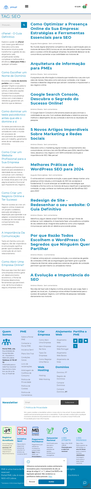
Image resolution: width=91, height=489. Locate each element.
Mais (52, 477)
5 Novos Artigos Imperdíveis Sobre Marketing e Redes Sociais (59, 134)
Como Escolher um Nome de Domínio (14, 74)
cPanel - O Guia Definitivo (12, 35)
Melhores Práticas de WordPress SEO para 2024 (57, 166)
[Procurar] (24, 25)
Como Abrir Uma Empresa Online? (13, 263)
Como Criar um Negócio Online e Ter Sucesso (13, 196)
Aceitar (53, 482)
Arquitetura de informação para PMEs (58, 65)
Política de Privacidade (36, 407)
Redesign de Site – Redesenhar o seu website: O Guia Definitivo (60, 204)
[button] (26, 6)
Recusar (34, 482)
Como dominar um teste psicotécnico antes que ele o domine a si (14, 116)
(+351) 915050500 (81, 439)
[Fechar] (66, 460)
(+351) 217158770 (66, 439)
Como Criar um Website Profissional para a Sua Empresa (14, 157)
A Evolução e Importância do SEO (60, 277)
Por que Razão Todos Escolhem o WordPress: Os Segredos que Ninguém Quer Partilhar (60, 242)
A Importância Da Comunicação (13, 234)
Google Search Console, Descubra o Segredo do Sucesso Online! (55, 98)
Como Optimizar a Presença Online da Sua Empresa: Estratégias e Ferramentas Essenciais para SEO (59, 31)
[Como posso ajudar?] (85, 483)
